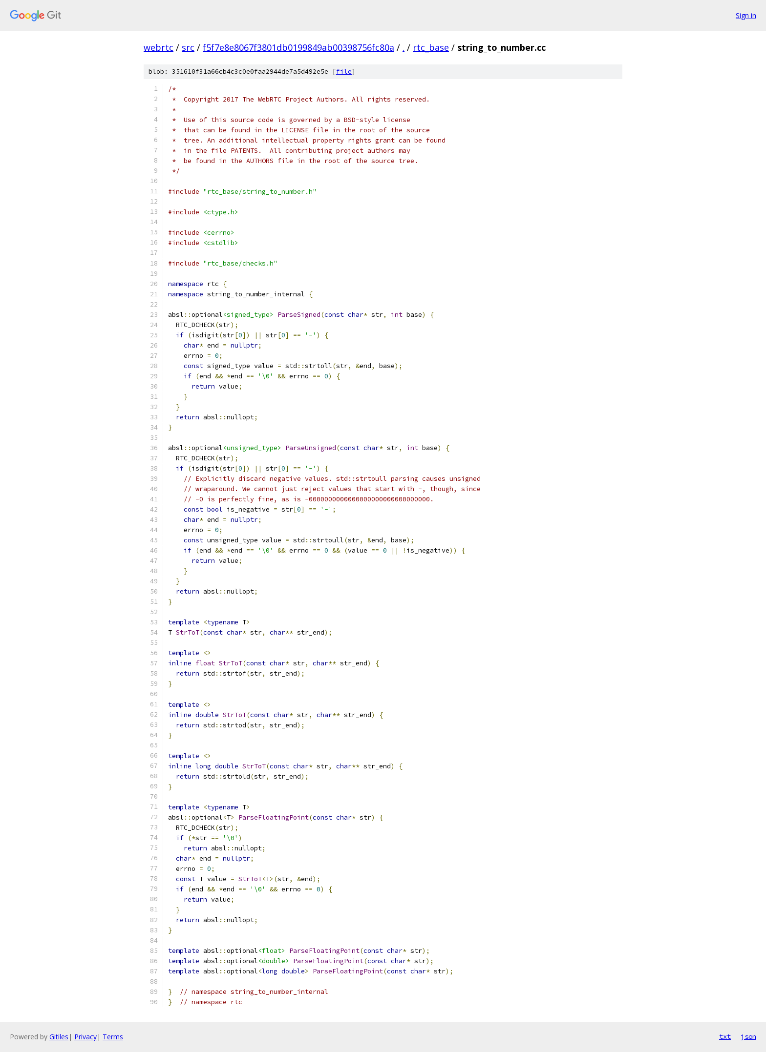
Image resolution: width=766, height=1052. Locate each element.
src (188, 47)
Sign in (746, 15)
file (344, 71)
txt (725, 1036)
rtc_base (431, 47)
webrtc (158, 47)
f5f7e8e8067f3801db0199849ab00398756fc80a (298, 47)
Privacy (85, 1036)
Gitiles (58, 1036)
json (748, 1036)
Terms (113, 1036)
